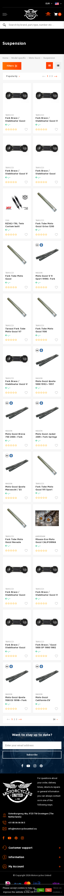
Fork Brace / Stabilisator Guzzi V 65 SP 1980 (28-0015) (46, 122)
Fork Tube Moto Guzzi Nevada (14, 540)
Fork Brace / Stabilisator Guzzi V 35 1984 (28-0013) (16, 384)
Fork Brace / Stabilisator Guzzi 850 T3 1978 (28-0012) (45, 175)
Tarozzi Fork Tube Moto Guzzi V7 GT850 (15, 331)
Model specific (18, 58)
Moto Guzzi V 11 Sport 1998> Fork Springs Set (45, 278)
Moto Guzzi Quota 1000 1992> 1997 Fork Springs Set (45, 384)
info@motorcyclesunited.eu (22, 828)
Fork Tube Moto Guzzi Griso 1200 (44, 225)
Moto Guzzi (34, 58)
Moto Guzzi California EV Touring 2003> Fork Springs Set (46, 701)
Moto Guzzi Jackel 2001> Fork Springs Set (46, 437)
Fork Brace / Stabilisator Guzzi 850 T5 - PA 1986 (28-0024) (15, 596)
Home (5, 58)
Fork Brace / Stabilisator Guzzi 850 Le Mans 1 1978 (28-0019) (16, 649)
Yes (40, 890)
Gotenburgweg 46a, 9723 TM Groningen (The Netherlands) (31, 815)
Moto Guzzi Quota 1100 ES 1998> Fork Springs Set (16, 700)
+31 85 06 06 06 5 (16, 822)
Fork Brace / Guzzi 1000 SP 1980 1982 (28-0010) (45, 647)
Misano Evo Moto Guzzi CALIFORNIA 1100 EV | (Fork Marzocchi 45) (45, 543)
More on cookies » (57, 890)
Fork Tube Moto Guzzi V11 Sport (44, 488)
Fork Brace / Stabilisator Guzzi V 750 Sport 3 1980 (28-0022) (46, 596)
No (48, 890)
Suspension (49, 58)
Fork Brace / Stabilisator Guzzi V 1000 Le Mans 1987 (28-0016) (16, 175)
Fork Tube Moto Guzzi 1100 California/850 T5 (45, 331)
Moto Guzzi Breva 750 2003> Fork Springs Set (15, 437)
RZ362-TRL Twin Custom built (14, 225)
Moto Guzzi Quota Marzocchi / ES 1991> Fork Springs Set (16, 491)
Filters (12, 65)
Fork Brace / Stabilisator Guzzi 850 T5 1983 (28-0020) (15, 122)
